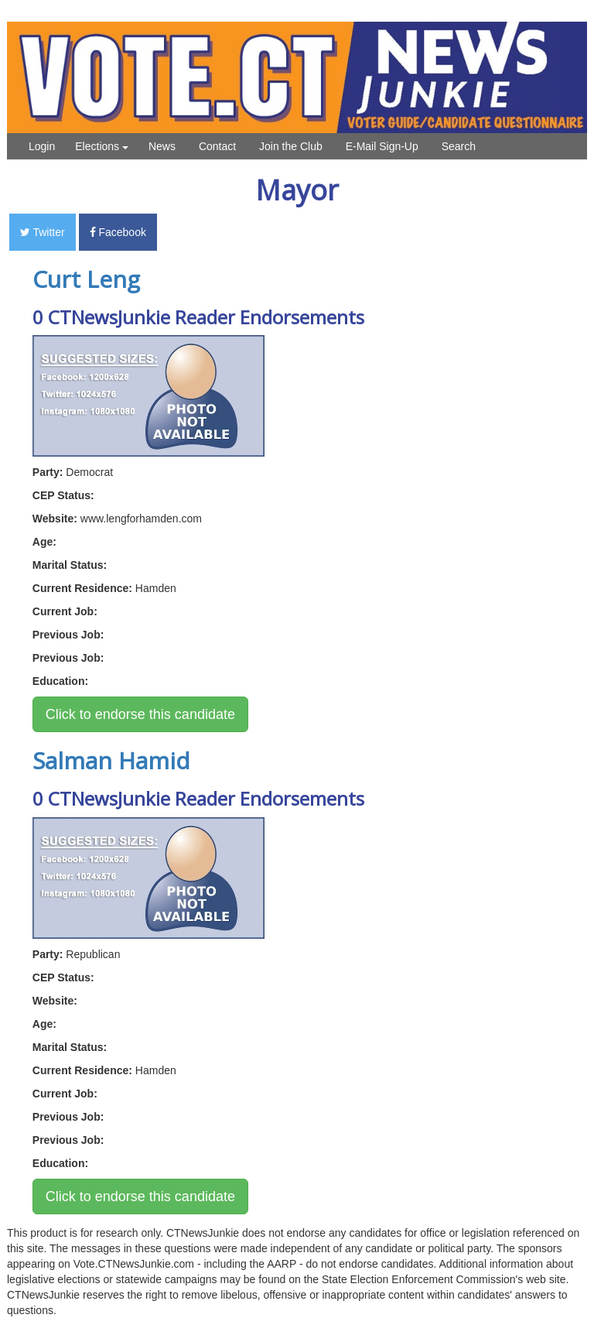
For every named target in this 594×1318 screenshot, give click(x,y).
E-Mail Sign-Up (382, 146)
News (162, 146)
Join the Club (291, 146)
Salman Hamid (111, 760)
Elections (101, 146)
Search (459, 146)
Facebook (118, 232)
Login (42, 146)
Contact (217, 146)
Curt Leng (86, 279)
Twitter (42, 232)
